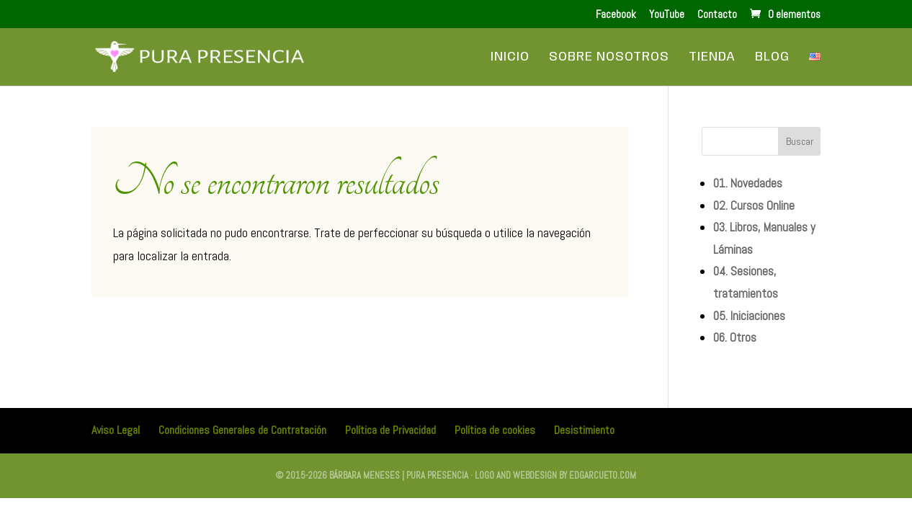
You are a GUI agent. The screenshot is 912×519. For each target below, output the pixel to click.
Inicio (510, 57)
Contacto (717, 15)
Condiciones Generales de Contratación (242, 430)
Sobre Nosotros (609, 57)
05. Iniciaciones (749, 316)
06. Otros (734, 337)
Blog (772, 57)
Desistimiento (584, 430)
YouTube (666, 15)
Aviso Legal (115, 430)
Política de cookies (495, 430)
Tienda (712, 57)
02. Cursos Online (754, 205)
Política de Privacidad (390, 430)
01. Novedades (747, 183)
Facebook (616, 15)
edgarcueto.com (602, 475)
